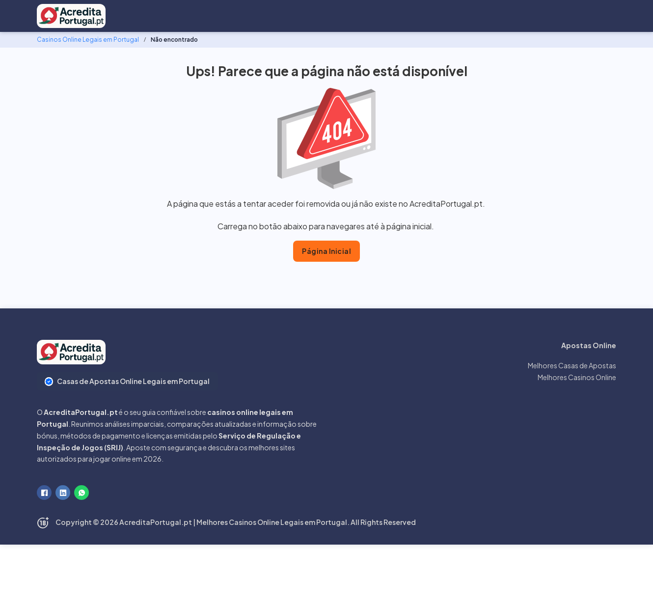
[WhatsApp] (81, 492)
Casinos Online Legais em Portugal (88, 39)
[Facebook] (44, 492)
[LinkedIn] (62, 492)
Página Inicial (326, 251)
